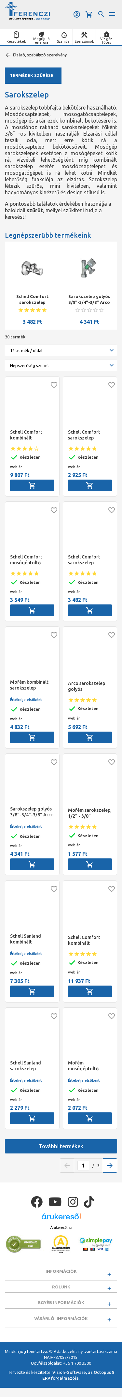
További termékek (61, 1146)
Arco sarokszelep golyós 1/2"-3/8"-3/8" (86, 686)
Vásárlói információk (61, 1325)
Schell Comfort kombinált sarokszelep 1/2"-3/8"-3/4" (26, 435)
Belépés (77, 14)
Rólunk (61, 1289)
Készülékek (16, 41)
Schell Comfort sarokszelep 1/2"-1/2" (32, 299)
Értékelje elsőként (26, 700)
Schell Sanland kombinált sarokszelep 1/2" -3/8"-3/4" (28, 939)
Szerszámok (84, 41)
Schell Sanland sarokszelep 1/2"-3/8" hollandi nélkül (29, 1066)
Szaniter (64, 41)
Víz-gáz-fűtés (106, 40)
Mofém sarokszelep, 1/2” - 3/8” (90, 813)
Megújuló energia (41, 40)
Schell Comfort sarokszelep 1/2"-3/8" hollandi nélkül (87, 435)
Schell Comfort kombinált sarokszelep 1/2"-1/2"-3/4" (84, 940)
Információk (61, 1271)
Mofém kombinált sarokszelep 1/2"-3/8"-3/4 (29, 685)
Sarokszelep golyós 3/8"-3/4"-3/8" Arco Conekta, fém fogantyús (89, 299)
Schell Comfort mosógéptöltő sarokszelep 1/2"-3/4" (26, 560)
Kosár (89, 14)
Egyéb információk (61, 1307)
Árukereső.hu (61, 1227)
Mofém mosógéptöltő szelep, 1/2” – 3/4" (87, 1066)
